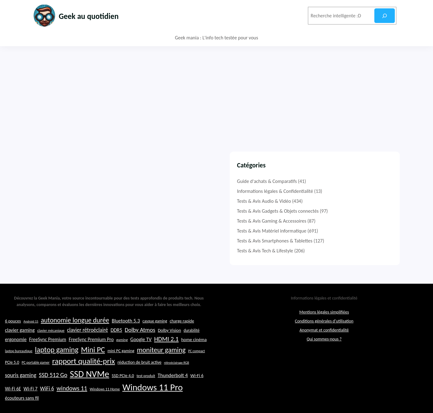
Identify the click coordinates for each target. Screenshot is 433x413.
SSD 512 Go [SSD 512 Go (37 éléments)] (53, 392)
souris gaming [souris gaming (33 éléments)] (20, 392)
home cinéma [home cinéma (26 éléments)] (194, 357)
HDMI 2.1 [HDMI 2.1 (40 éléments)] (166, 357)
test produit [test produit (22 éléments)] (146, 393)
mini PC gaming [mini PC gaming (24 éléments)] (120, 368)
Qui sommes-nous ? (324, 356)
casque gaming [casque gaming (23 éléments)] (154, 338)
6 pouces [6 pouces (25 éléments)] (13, 338)
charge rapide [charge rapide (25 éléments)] (182, 338)
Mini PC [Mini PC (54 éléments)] (93, 367)
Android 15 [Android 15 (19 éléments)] (31, 339)
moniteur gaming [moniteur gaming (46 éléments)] (161, 368)
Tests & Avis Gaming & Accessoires (334, 221)
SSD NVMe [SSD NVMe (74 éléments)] (89, 391)
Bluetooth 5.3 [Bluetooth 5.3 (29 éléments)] (126, 338)
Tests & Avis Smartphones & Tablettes (337, 241)
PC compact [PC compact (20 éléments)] (196, 369)
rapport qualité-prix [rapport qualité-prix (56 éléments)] (83, 379)
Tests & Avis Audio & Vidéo (327, 201)
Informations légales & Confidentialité (338, 191)
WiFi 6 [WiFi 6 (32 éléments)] (47, 406)
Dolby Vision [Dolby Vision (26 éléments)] (169, 348)
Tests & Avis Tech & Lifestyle (328, 251)
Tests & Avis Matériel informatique (334, 231)
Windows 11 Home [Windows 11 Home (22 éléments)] (105, 407)
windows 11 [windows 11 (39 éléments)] (71, 406)
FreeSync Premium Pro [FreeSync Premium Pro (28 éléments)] (91, 357)
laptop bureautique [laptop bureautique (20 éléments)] (18, 369)
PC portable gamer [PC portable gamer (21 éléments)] (36, 380)
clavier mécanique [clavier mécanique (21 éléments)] (51, 348)
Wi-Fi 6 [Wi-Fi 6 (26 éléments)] (196, 393)
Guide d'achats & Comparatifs (329, 181)
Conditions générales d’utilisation (324, 338)
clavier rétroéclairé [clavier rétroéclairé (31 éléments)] (87, 347)
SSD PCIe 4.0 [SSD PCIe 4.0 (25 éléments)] (123, 393)
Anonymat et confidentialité (324, 347)
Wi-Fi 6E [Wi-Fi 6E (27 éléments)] (13, 407)
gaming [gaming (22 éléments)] (122, 357)
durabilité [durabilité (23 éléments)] (191, 348)
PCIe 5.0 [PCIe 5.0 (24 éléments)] (12, 380)
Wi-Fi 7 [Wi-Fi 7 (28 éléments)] (31, 407)
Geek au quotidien (97, 15)
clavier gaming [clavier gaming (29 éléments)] (20, 347)
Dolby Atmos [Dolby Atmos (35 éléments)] (140, 347)
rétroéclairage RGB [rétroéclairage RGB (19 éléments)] (176, 381)
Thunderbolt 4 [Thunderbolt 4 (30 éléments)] (173, 393)
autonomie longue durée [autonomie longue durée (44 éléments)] (75, 338)
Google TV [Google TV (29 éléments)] (140, 357)
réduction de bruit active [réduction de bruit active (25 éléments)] (140, 380)
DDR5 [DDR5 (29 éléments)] (116, 347)
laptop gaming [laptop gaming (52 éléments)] (57, 367)
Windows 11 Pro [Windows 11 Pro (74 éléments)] (152, 405)
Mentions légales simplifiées (324, 329)
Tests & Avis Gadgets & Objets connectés (340, 211)
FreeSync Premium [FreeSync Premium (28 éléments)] (47, 357)
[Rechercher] (384, 15)
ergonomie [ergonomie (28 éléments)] (16, 357)
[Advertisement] (216, 92)
